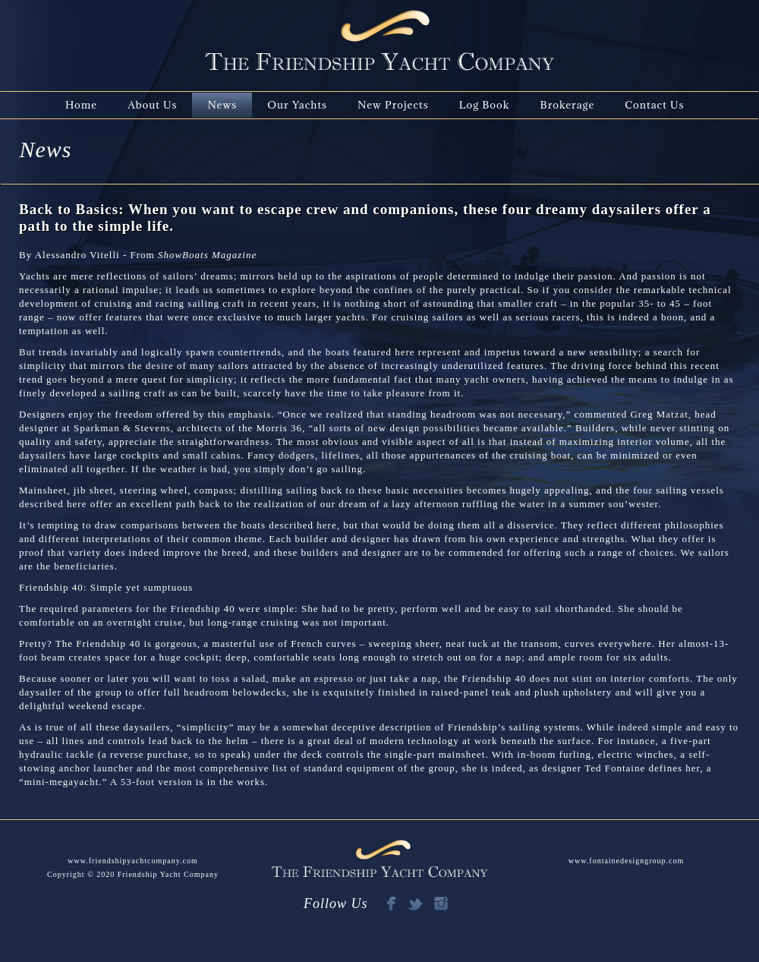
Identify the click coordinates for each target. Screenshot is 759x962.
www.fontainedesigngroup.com (626, 860)
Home (81, 105)
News (222, 105)
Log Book (484, 105)
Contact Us (654, 105)
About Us (152, 105)
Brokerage (567, 105)
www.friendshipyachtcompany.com (132, 860)
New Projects (393, 105)
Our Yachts (297, 105)
